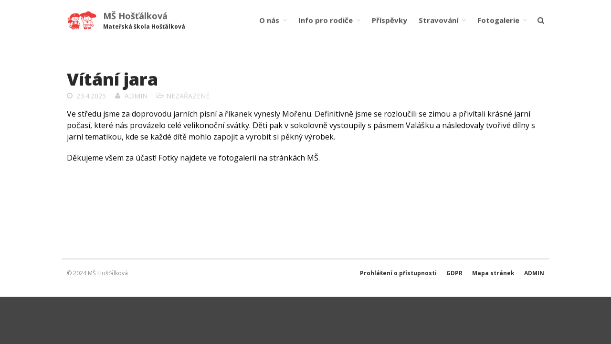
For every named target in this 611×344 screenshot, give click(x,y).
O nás (269, 20)
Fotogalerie (498, 20)
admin (136, 96)
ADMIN (534, 273)
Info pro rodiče (325, 20)
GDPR (454, 273)
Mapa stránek (493, 273)
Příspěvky (389, 20)
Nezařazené (188, 96)
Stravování (438, 20)
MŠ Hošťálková (135, 16)
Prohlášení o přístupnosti (398, 273)
